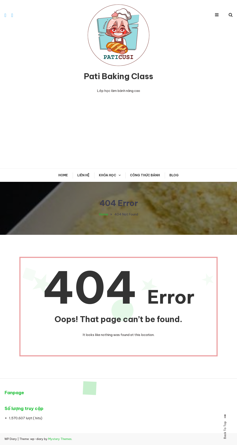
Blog (174, 175)
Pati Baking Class (118, 76)
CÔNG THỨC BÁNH (145, 175)
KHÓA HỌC (107, 175)
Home (63, 175)
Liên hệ (83, 175)
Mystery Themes (60, 439)
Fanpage (14, 392)
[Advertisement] (118, 131)
